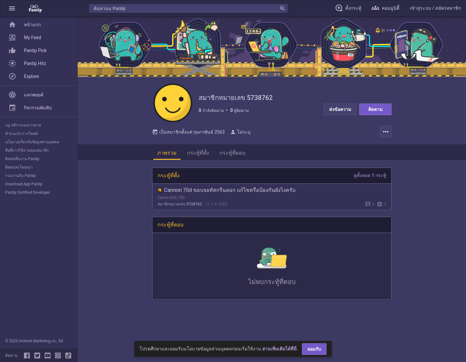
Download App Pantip (23, 184)
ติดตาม (375, 109)
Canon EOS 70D (171, 197)
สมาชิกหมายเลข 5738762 (180, 204)
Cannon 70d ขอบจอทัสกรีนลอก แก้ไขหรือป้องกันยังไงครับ (226, 190)
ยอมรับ (314, 349)
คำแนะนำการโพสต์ (21, 133)
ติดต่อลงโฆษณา (19, 167)
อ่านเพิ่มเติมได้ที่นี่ (279, 348)
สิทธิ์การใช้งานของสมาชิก (27, 150)
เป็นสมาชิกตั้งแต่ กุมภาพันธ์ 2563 (188, 132)
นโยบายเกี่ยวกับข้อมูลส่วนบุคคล (32, 142)
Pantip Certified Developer (27, 192)
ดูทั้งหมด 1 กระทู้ (370, 175)
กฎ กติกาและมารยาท (23, 125)
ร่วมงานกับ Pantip (20, 175)
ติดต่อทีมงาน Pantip (22, 159)
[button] (12, 8)
